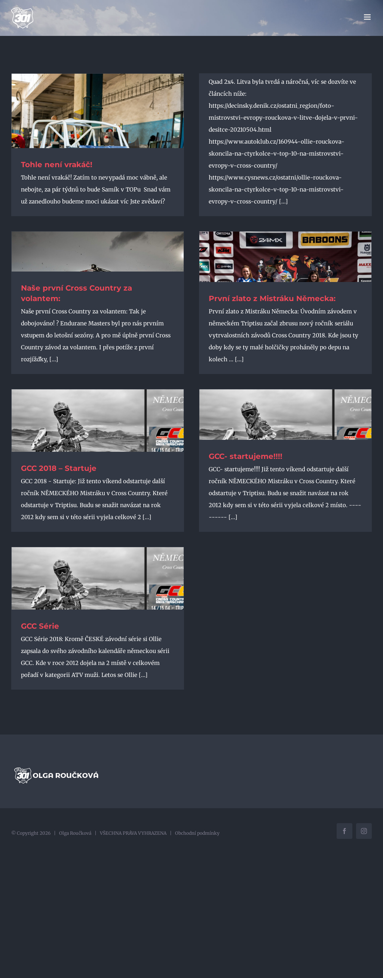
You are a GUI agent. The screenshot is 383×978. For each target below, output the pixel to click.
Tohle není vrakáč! (58, 164)
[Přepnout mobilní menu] (368, 17)
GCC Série (40, 626)
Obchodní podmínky (197, 833)
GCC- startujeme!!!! (245, 456)
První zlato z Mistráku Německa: (272, 298)
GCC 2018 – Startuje (58, 468)
